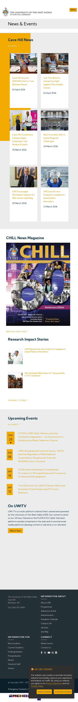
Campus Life (46, 623)
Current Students (15, 647)
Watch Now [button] (15, 530)
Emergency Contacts (17, 689)
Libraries (44, 627)
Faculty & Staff (14, 664)
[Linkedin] (56, 652)
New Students (14, 643)
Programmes (46, 607)
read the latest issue (16, 331)
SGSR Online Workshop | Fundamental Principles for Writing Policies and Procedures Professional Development (42, 473)
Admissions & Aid (48, 611)
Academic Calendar (49, 619)
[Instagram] (53, 652)
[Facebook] (42, 652)
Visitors (11, 668)
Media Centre (47, 643)
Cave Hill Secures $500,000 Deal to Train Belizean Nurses (23, 81)
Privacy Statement (54, 683)
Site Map (44, 631)
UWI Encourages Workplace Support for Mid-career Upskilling (23, 194)
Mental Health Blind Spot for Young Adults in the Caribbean (45, 374)
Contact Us (46, 647)
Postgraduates (14, 656)
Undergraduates (15, 651)
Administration (47, 615)
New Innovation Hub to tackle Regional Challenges (54, 137)
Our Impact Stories (17, 400)
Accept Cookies (44, 692)
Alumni (11, 660)
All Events (13, 424)
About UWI (46, 602)
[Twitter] (45, 652)
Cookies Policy (37, 686)
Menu (73, 10)
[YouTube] (49, 652)
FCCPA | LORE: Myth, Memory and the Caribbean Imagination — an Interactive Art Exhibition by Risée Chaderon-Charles (40, 437)
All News (12, 46)
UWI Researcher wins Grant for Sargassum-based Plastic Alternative (45, 350)
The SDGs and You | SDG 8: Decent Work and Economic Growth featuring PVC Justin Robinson (41, 489)
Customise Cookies (63, 692)
